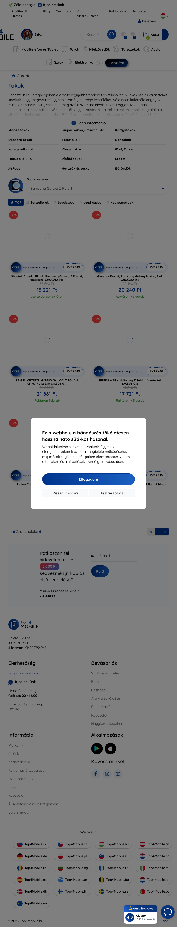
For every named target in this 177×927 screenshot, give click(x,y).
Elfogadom (88, 479)
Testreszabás (111, 493)
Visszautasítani (65, 493)
